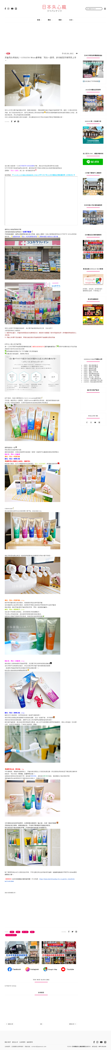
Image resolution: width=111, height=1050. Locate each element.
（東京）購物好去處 (89, 368)
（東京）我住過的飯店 (90, 365)
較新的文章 (9, 1024)
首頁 (41, 1024)
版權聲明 (30, 1042)
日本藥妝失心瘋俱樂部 (78, 1046)
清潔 (18, 931)
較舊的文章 (72, 1024)
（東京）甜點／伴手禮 (90, 372)
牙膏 (12, 931)
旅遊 (38, 20)
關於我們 (8, 1042)
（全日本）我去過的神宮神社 (92, 382)
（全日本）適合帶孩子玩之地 (92, 380)
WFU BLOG (102, 1046)
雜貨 (60, 20)
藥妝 (49, 20)
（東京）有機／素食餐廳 (91, 375)
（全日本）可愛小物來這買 (92, 378)
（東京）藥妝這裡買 (89, 370)
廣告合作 (15, 1042)
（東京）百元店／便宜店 (91, 377)
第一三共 (25, 931)
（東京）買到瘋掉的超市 (91, 373)
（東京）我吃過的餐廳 (90, 367)
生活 (70, 20)
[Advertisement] (55, 36)
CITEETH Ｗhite (11, 935)
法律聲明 (22, 1042)
